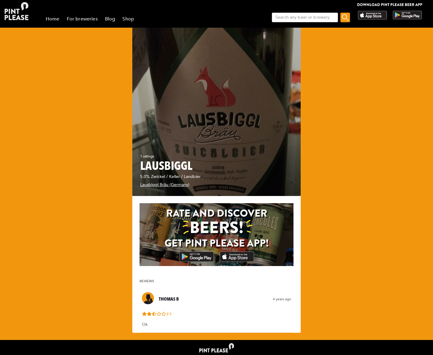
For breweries (82, 19)
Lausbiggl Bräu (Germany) (164, 185)
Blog (110, 19)
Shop (128, 19)
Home (53, 19)
